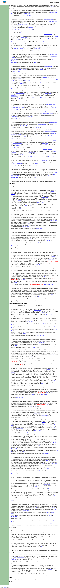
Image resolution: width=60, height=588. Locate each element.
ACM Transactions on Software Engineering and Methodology (19, 41)
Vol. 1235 (46, 460)
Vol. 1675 (54, 427)
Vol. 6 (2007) (35, 507)
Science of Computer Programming (47, 38)
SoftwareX (56, 36)
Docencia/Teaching (4, 6)
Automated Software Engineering (48, 19)
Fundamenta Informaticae (43, 117)
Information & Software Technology (17, 163)
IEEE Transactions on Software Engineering (47, 113)
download (25, 13)
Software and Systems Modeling (18, 17)
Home (2, 5)
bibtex (29, 13)
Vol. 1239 (43, 463)
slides (35, 406)
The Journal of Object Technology (22, 24)
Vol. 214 (47, 512)
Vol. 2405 (55, 396)
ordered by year (52, 6)
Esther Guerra (5, 587)
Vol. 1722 (44, 424)
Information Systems (13, 116)
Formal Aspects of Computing (46, 77)
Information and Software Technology (18, 48)
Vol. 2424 (33, 394)
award (52, 284)
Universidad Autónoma (5, 12)
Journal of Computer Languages (53, 21)
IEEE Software (20, 46)
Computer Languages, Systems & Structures (18, 107)
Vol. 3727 (44, 323)
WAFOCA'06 (41, 517)
